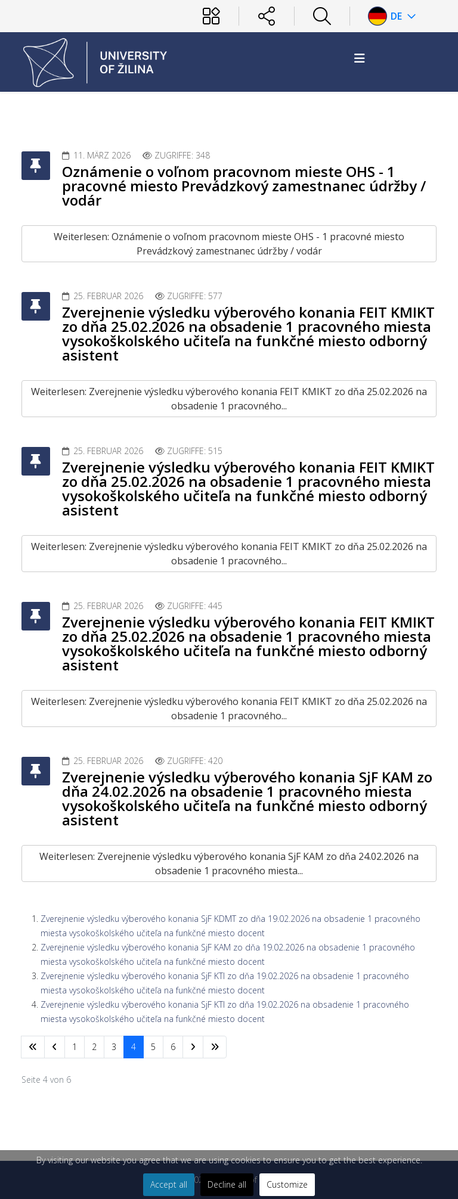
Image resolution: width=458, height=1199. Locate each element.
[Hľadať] (322, 16)
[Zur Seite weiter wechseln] (192, 1047)
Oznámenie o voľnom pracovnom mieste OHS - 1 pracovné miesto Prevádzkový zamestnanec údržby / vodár (244, 185)
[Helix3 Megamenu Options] (359, 58)
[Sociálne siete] (266, 16)
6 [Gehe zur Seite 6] (173, 1046)
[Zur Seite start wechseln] (33, 1047)
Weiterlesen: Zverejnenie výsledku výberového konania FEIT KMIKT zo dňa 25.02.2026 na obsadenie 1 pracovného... (229, 398)
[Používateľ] (211, 16)
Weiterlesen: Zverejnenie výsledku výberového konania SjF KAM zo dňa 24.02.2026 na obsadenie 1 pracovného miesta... (229, 863)
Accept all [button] (168, 1184)
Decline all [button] (227, 1184)
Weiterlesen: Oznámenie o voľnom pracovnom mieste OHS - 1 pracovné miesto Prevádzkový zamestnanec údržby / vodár (229, 243)
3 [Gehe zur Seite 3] (114, 1046)
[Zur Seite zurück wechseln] (54, 1047)
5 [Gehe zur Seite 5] (153, 1046)
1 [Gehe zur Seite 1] (74, 1046)
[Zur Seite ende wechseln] (215, 1047)
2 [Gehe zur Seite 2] (94, 1046)
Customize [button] (287, 1184)
